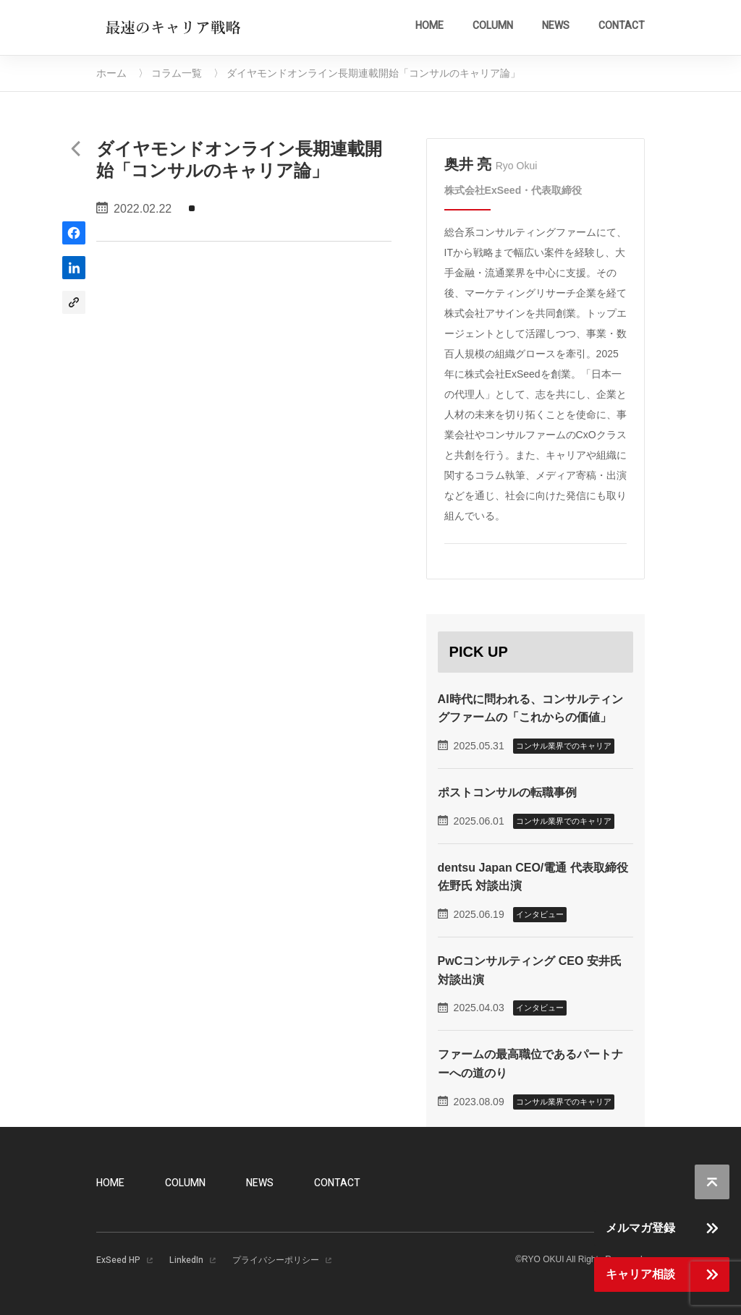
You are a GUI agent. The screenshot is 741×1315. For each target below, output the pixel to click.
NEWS (555, 25)
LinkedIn (186, 1260)
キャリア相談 (640, 1274)
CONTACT (621, 25)
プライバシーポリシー (275, 1260)
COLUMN (493, 25)
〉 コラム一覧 (170, 73)
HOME (429, 25)
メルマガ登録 (640, 1228)
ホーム (111, 73)
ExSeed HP (118, 1260)
